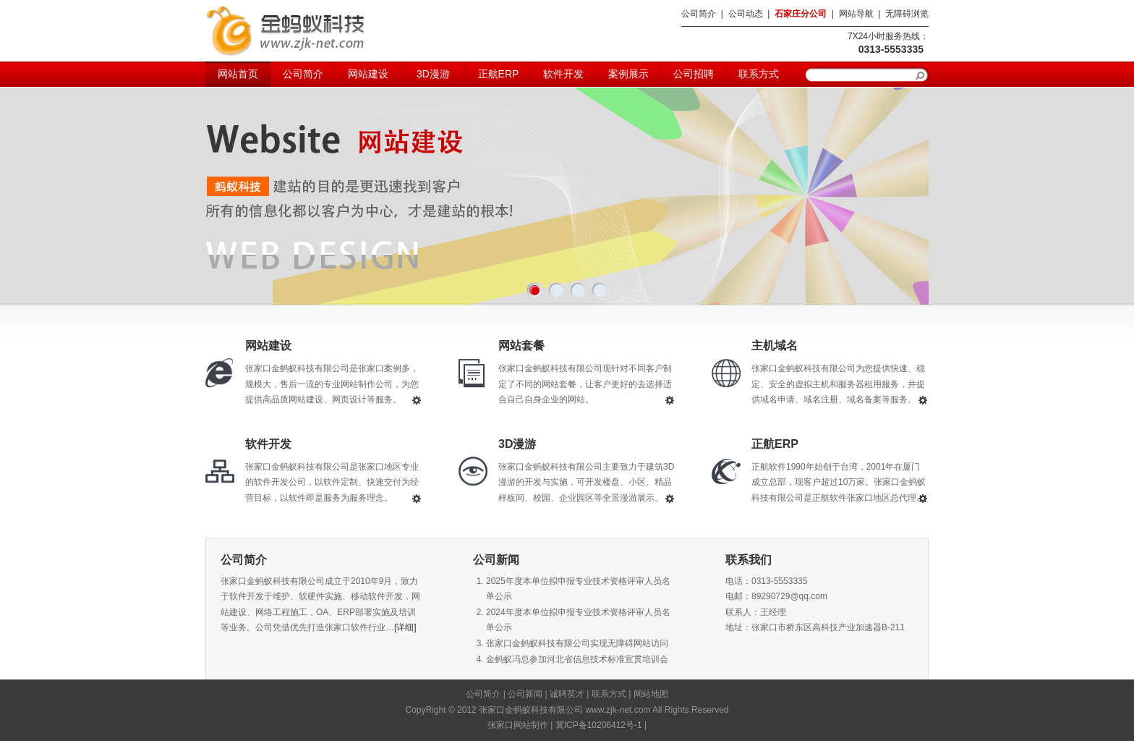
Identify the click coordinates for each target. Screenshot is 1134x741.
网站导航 (856, 14)
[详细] (405, 627)
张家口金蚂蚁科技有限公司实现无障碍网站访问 (577, 643)
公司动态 (745, 14)
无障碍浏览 (907, 14)
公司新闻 (496, 560)
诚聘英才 (567, 694)
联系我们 (748, 560)
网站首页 (238, 74)
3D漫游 (433, 74)
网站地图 (651, 694)
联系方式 (758, 74)
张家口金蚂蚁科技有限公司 (284, 31)
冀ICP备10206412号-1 (598, 725)
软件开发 (563, 74)
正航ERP (498, 74)
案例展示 (628, 74)
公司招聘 (693, 74)
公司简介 (698, 14)
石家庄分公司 (801, 14)
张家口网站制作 (517, 725)
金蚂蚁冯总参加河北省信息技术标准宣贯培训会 (577, 659)
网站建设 (368, 74)
